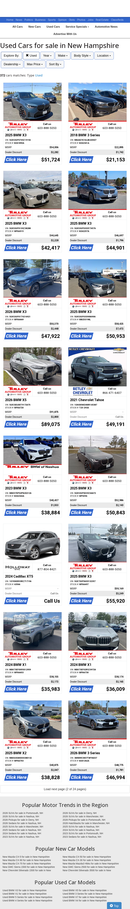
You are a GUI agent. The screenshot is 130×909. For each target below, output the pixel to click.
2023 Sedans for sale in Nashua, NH (82, 836)
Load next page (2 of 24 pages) (65, 789)
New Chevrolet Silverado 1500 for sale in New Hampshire (27, 870)
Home (9, 19)
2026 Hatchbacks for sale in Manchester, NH (86, 823)
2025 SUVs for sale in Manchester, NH (23, 826)
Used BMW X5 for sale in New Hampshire (85, 890)
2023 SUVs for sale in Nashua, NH (21, 836)
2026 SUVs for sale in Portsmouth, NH (23, 813)
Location (104, 55)
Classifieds (117, 19)
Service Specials (77, 26)
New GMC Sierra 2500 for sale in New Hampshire (89, 867)
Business (40, 19)
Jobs (91, 19)
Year (47, 55)
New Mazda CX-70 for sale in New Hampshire (27, 863)
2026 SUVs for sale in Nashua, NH (21, 816)
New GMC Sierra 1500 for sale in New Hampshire (29, 867)
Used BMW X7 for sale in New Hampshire (85, 897)
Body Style (82, 55)
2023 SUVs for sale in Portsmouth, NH (83, 833)
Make (63, 55)
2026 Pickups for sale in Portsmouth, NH (84, 819)
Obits (72, 19)
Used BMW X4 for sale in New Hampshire (85, 900)
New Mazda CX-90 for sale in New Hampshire (27, 860)
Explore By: (11, 55)
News (19, 19)
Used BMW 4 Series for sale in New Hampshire (27, 900)
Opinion (62, 19)
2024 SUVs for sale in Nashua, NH (81, 830)
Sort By (55, 64)
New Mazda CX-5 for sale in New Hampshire (26, 856)
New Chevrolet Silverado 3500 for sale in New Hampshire (87, 870)
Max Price (35, 64)
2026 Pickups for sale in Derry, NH (21, 819)
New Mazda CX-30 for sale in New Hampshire (87, 860)
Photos (81, 19)
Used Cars (53, 26)
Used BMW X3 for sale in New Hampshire (25, 890)
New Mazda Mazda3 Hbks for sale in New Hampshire (91, 863)
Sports (52, 19)
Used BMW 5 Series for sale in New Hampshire (27, 897)
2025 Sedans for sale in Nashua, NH (22, 830)
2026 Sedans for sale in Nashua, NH (22, 823)
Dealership (12, 64)
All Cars (17, 26)
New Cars (34, 26)
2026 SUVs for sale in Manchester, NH (83, 816)
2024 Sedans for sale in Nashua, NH (22, 833)
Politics (29, 19)
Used (31, 55)
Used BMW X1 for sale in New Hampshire (25, 893)
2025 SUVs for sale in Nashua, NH (81, 826)
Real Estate (102, 19)
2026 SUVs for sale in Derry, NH (79, 813)
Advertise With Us (65, 34)
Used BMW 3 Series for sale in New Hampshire (87, 893)
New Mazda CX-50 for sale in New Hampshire (87, 856)
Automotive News (106, 26)
